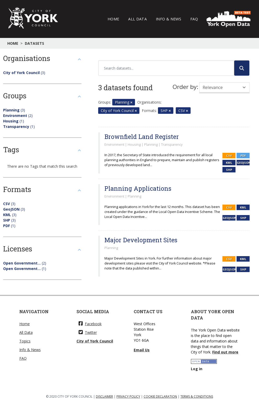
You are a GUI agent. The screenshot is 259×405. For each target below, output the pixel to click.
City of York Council (94, 341)
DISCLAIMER (104, 396)
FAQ (194, 18)
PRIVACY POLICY (128, 396)
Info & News (168, 18)
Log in (196, 368)
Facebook (90, 323)
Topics (25, 341)
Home (113, 18)
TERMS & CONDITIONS (196, 396)
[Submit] (242, 68)
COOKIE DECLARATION (160, 396)
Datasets (34, 43)
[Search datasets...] (166, 68)
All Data (137, 18)
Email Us (142, 349)
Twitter (88, 332)
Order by (185, 87)
